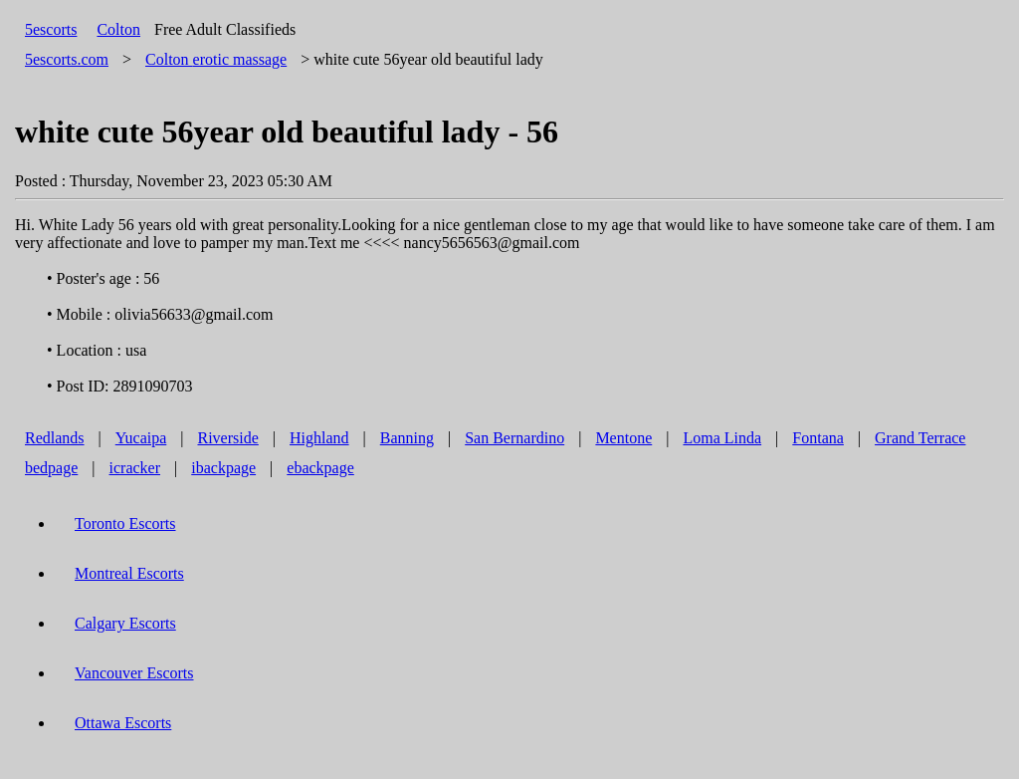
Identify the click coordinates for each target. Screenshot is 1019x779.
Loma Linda (722, 437)
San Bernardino (514, 437)
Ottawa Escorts (123, 722)
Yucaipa (141, 437)
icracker (135, 467)
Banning (407, 437)
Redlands (55, 437)
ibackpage (223, 467)
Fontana (818, 437)
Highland (319, 437)
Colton (118, 29)
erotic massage (216, 59)
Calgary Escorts (125, 623)
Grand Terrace (920, 437)
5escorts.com (66, 59)
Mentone (623, 437)
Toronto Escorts (125, 523)
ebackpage (320, 467)
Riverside (227, 437)
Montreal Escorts (129, 573)
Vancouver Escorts (134, 672)
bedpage (51, 467)
